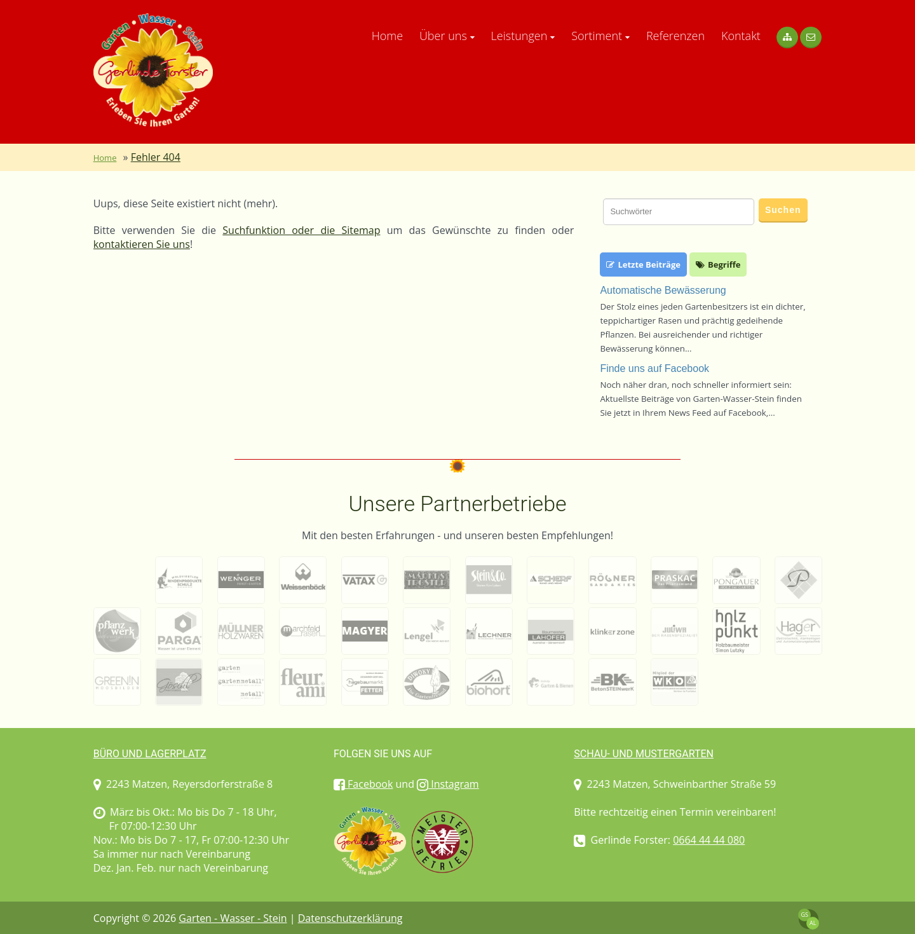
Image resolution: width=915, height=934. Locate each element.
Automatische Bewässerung (663, 290)
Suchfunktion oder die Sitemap (301, 230)
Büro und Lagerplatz (150, 754)
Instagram (448, 784)
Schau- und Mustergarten (644, 754)
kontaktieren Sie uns (141, 244)
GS (804, 914)
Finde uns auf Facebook (654, 368)
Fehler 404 (155, 157)
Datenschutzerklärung (350, 918)
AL (813, 923)
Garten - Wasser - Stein (233, 918)
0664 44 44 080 (709, 840)
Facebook (363, 784)
